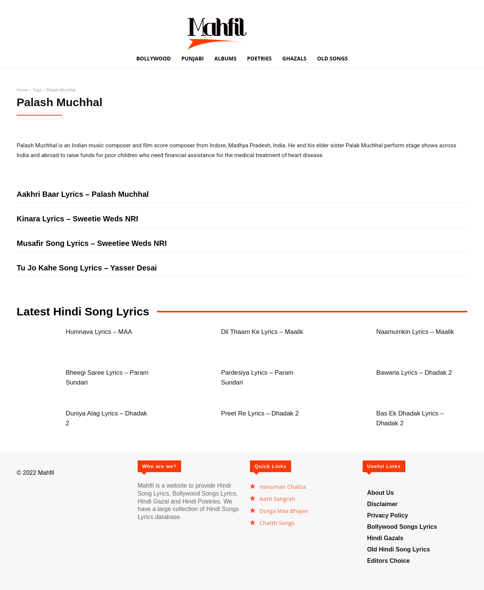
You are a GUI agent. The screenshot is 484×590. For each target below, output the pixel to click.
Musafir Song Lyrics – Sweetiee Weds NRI (92, 243)
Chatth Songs (277, 523)
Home (22, 90)
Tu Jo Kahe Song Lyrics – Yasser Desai (87, 268)
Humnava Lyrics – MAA (105, 331)
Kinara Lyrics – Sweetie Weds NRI (77, 219)
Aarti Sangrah (277, 498)
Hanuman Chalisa (282, 486)
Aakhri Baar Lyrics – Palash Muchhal (83, 194)
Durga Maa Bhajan (283, 510)
